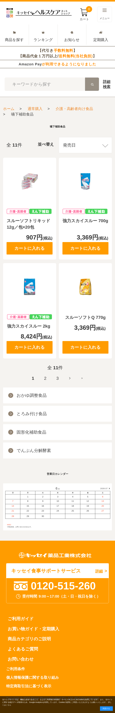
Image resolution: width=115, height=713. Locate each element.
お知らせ (72, 35)
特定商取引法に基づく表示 (28, 686)
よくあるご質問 (23, 649)
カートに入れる (29, 248)
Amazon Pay (57, 64)
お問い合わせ (21, 659)
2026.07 (104, 488)
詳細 (106, 84)
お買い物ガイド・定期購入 (33, 628)
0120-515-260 (63, 586)
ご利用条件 (15, 669)
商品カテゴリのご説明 (29, 638)
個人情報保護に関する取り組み (32, 677)
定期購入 (100, 35)
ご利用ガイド (21, 618)
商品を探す (14, 35)
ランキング (43, 35)
